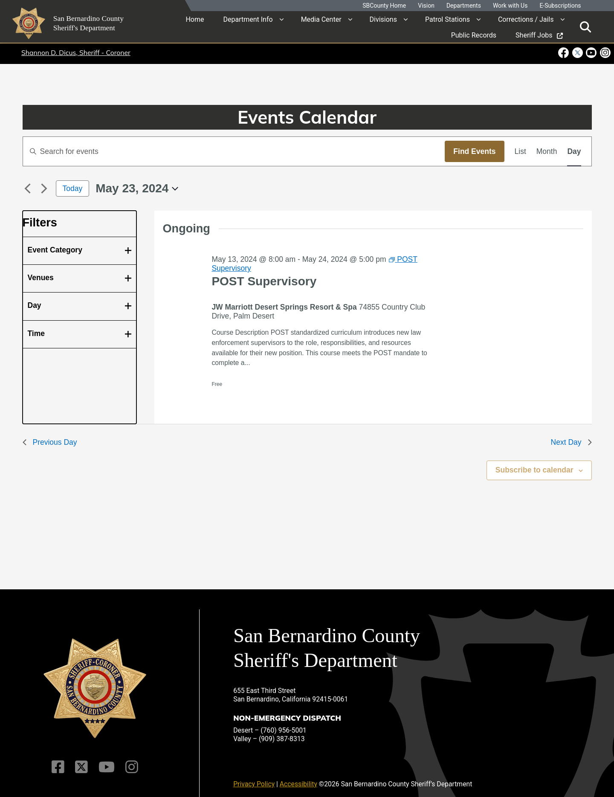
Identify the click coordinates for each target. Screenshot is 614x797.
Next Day (571, 442)
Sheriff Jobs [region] (539, 35)
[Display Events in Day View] (574, 151)
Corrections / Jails (526, 19)
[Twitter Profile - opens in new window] (577, 52)
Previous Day (50, 442)
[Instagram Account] (130, 761)
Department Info (247, 19)
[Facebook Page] (60, 761)
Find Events (474, 151)
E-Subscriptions (560, 6)
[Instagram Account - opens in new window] (604, 52)
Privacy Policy (254, 778)
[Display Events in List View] (520, 151)
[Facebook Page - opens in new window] (564, 52)
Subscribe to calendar (534, 470)
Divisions (383, 19)
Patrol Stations (447, 19)
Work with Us (510, 6)
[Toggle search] (585, 27)
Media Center (321, 19)
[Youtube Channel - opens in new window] (591, 52)
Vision (426, 6)
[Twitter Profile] (82, 761)
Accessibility (298, 778)
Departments (463, 6)
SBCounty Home (384, 6)
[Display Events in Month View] (546, 151)
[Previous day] (28, 188)
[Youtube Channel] (105, 761)
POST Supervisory (263, 281)
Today (73, 188)
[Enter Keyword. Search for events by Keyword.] (234, 151)
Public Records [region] (473, 35)
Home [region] (194, 19)
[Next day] (44, 188)
